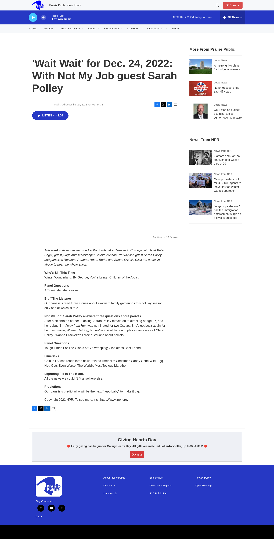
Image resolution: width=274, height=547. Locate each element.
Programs (111, 36)
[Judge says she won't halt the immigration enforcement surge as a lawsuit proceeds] (200, 215)
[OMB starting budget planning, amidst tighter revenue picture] (200, 118)
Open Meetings (204, 493)
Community (155, 36)
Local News (220, 68)
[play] (33, 25)
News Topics (70, 36)
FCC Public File (157, 501)
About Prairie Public (114, 485)
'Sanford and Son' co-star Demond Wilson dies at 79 (227, 167)
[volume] (43, 25)
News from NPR (223, 158)
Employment (156, 485)
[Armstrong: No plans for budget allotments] (200, 74)
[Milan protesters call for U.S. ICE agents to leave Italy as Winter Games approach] (200, 188)
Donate (236, 9)
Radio (92, 36)
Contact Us (109, 493)
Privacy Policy (203, 485)
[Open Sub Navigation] (39, 36)
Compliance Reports (160, 493)
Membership (110, 501)
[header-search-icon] (219, 9)
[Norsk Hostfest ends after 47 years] (200, 96)
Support (133, 36)
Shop (175, 36)
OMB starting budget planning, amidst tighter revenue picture (228, 121)
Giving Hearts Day (137, 447)
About (48, 36)
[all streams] (232, 25)
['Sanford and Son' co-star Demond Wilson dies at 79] (200, 164)
